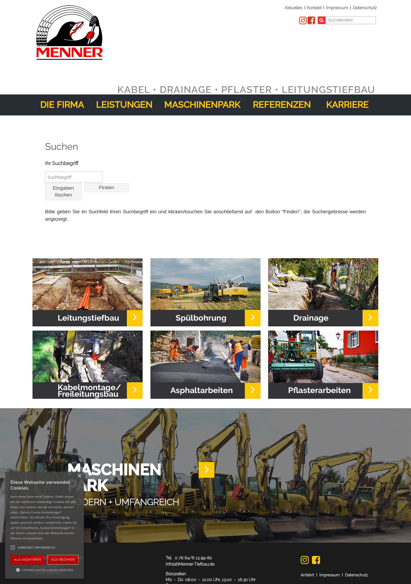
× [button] (79, 476)
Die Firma (62, 75)
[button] (44, 569)
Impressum (337, 8)
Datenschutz (365, 8)
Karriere (347, 75)
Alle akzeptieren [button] (27, 559)
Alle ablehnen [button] (63, 559)
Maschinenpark (202, 75)
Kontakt (314, 8)
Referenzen (282, 75)
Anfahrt (307, 545)
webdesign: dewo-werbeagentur (341, 569)
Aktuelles (293, 8)
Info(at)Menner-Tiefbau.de (190, 534)
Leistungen (124, 75)
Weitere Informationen (26, 538)
